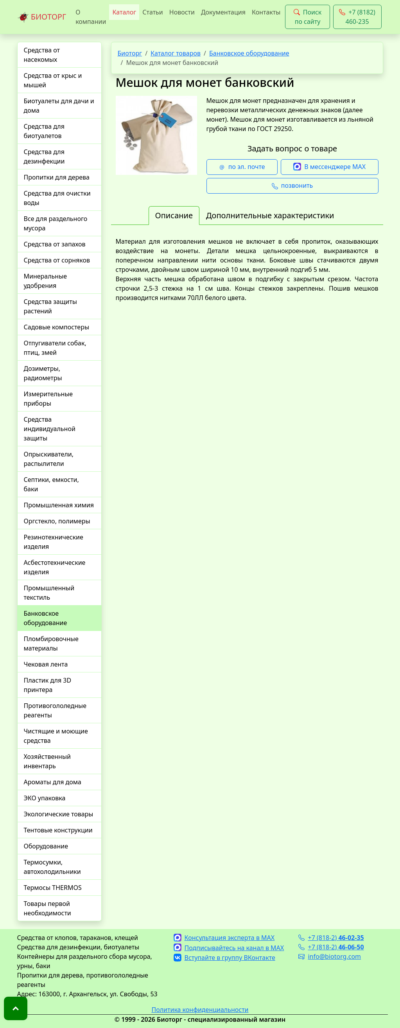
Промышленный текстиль (49, 593)
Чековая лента (46, 664)
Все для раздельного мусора (56, 223)
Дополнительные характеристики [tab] (270, 215)
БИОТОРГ (41, 17)
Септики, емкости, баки (51, 484)
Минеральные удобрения (45, 281)
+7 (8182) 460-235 (357, 17)
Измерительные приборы (48, 399)
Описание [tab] (174, 215)
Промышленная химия (59, 505)
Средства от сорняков (57, 260)
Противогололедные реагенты (55, 710)
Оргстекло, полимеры (57, 521)
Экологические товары (58, 814)
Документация (223, 12)
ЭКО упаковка (45, 798)
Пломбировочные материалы (51, 643)
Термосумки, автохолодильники (52, 867)
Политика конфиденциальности (199, 1009)
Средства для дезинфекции (44, 156)
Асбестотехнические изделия (55, 567)
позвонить (292, 186)
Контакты (266, 12)
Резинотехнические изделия (53, 542)
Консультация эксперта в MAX (224, 937)
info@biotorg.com (329, 956)
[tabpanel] (247, 269)
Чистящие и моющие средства (56, 736)
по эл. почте (242, 167)
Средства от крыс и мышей (53, 80)
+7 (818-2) (331, 937)
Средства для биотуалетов (44, 131)
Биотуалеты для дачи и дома (59, 106)
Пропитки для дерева (57, 177)
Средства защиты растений (50, 306)
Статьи (152, 12)
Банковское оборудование (45, 618)
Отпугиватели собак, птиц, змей (55, 348)
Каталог (124, 12)
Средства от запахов (55, 244)
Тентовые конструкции (58, 830)
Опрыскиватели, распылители (49, 459)
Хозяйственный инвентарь (47, 761)
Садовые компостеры (57, 327)
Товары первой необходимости (47, 908)
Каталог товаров (176, 53)
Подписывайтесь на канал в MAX (229, 948)
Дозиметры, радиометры (43, 373)
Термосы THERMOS (53, 887)
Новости (182, 12)
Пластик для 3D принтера (48, 685)
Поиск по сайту (308, 17)
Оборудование (46, 846)
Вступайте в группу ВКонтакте (224, 957)
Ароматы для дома (53, 782)
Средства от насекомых (42, 55)
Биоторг (130, 53)
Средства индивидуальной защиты (49, 428)
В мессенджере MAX (329, 167)
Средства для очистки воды (57, 198)
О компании (90, 17)
